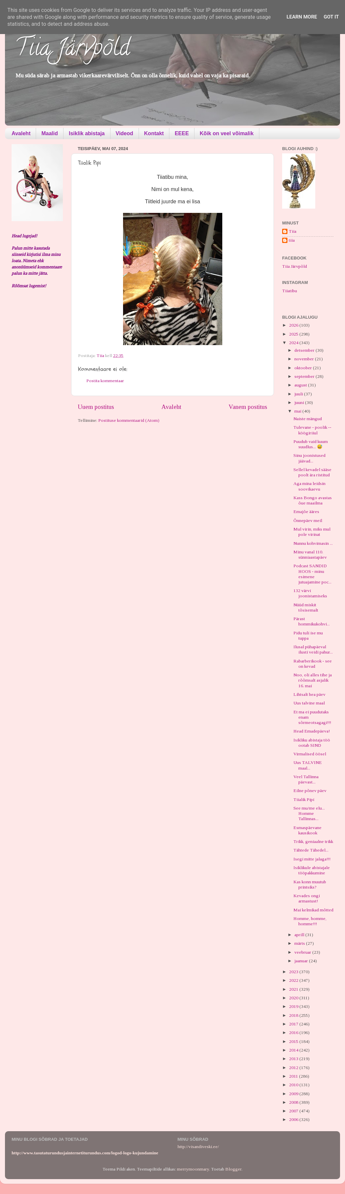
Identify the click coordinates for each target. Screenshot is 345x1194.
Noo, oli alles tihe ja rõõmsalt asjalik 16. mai (312, 680)
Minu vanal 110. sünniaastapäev (310, 554)
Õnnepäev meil (307, 520)
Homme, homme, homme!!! (309, 921)
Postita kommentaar (105, 380)
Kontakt (154, 133)
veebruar (303, 952)
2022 (294, 980)
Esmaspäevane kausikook (307, 830)
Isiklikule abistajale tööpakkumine (311, 870)
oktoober (303, 367)
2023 (294, 971)
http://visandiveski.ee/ (198, 1146)
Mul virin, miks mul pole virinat (311, 532)
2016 (294, 1032)
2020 (294, 997)
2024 (294, 342)
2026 (294, 325)
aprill (299, 934)
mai (298, 411)
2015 (294, 1041)
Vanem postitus (248, 406)
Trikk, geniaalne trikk (313, 841)
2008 (294, 1102)
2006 (294, 1119)
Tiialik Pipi (303, 799)
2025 (294, 334)
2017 (294, 1023)
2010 (294, 1084)
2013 (294, 1058)
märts (300, 943)
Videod (124, 133)
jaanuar (301, 960)
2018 (294, 1015)
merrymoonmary (193, 1169)
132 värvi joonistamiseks (310, 593)
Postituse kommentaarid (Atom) (128, 420)
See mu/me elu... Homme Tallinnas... (309, 813)
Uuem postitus (96, 406)
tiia (292, 240)
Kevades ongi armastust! (306, 898)
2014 (294, 1050)
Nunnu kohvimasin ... (313, 543)
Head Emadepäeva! (311, 731)
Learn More (301, 17)
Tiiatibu (289, 290)
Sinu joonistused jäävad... (309, 458)
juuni (299, 402)
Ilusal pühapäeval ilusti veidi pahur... (313, 649)
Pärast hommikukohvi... (311, 621)
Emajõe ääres (306, 511)
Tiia (292, 231)
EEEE (182, 133)
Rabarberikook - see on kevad (312, 663)
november (304, 358)
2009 (294, 1093)
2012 (294, 1067)
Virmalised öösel (309, 753)
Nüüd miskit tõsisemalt (305, 607)
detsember (305, 350)
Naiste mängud (307, 418)
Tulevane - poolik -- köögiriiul (312, 430)
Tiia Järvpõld (72, 50)
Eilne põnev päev (309, 790)
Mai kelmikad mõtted (313, 909)
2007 (294, 1110)
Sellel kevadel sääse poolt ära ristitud (312, 472)
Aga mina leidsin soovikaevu (309, 486)
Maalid (49, 133)
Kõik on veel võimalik (227, 133)
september (305, 376)
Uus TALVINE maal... (307, 765)
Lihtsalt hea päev (309, 694)
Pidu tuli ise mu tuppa (308, 635)
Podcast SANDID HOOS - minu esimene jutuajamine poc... (312, 573)
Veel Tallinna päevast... (306, 779)
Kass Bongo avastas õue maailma (312, 500)
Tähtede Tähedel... (310, 850)
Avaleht (21, 133)
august (301, 384)
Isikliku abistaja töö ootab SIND (311, 742)
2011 (294, 1076)
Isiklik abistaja (87, 133)
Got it (331, 17)
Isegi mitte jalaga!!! (311, 858)
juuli (299, 393)
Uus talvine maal (309, 702)
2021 (294, 989)
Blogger (233, 1169)
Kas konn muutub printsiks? (309, 884)
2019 (294, 1006)
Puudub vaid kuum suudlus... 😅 (310, 444)
